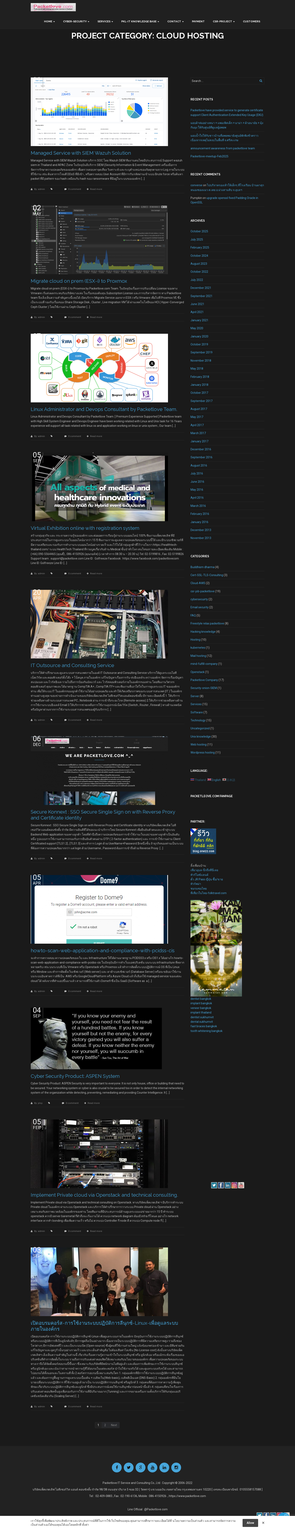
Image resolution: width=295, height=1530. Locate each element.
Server (195, 696)
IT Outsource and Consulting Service (72, 665)
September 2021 (201, 296)
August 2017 (199, 409)
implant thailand (201, 1012)
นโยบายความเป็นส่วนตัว (188, 1520)
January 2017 (199, 441)
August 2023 (199, 263)
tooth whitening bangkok (206, 1031)
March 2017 (198, 433)
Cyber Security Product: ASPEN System (75, 1076)
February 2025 (200, 247)
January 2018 (199, 384)
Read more (96, 189)
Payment (198, 21)
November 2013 (201, 538)
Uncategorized (200, 728)
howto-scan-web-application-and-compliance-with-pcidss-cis (103, 950)
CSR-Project (222, 21)
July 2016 (197, 473)
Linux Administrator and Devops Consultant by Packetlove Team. (104, 409)
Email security (200, 607)
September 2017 (201, 401)
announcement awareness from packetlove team (223, 148)
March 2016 (198, 505)
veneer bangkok (201, 1008)
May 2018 (197, 368)
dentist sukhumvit (202, 1017)
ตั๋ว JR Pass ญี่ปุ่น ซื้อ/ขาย (207, 879)
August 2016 (199, 465)
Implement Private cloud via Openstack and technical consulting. (104, 1195)
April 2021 (197, 312)
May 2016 (197, 489)
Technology (198, 720)
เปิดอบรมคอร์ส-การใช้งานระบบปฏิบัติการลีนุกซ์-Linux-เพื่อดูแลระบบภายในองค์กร (104, 1326)
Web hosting (198, 744)
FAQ (193, 615)
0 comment (74, 189)
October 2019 (199, 344)
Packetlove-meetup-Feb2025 (209, 156)
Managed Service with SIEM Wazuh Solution (81, 153)
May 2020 (197, 328)
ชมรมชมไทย (199, 888)
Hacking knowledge (203, 631)
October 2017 (199, 392)
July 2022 (197, 279)
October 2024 (199, 255)
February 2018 (200, 376)
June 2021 (197, 304)
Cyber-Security (75, 21)
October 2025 (199, 231)
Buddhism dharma (202, 567)
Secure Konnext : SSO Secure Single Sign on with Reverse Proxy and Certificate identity (103, 815)
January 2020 (199, 336)
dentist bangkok (201, 998)
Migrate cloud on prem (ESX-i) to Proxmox (79, 281)
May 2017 (197, 417)
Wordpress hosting (203, 752)
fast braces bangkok (204, 1026)
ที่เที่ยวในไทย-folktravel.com (209, 893)
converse (196, 185)
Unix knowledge (201, 736)
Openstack (197, 672)
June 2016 (197, 481)
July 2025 (197, 239)
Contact (174, 21)
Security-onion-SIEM (204, 688)
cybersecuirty (199, 599)
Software (197, 712)
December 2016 (201, 449)
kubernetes (198, 647)
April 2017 (197, 425)
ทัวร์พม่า (196, 883)
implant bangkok (201, 1003)
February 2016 (200, 513)
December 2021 (201, 287)
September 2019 (201, 352)
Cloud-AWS (198, 583)
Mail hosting (198, 655)
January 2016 (199, 522)
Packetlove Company (204, 680)
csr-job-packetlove (202, 591)
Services (104, 21)
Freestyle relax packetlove (207, 623)
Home (48, 21)
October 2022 (199, 271)
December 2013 (201, 530)
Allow (250, 1522)
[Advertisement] (203, 1106)
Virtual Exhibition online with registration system (85, 528)
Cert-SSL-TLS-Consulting (207, 575)
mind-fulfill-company (204, 663)
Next (114, 1425)
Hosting (195, 639)
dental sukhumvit (202, 1021)
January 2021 (199, 320)
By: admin (39, 189)
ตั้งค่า (85, 1524)
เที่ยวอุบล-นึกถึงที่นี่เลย (204, 870)
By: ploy (38, 1103)
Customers (251, 21)
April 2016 (197, 497)
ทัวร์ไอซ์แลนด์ (199, 874)
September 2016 (201, 457)
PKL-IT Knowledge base (139, 21)
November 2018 (201, 360)
